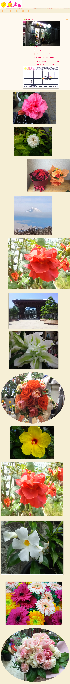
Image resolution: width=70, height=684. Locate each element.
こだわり (13, 11)
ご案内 (25, 11)
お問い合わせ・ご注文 (34, 11)
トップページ (5, 11)
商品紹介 (19, 11)
